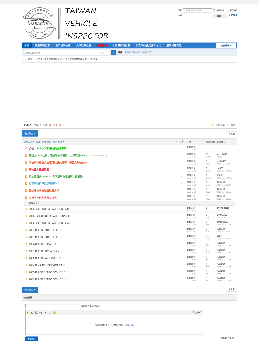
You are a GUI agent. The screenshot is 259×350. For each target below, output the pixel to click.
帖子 (103, 53)
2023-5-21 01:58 (224, 245)
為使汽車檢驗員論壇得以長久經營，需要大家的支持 (58, 162)
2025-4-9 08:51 (223, 231)
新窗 (181, 141)
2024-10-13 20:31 (224, 171)
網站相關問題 (173, 45)
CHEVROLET (144, 52)
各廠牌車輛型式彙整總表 (43, 197)
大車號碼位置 (83, 45)
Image (36, 312)
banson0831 (222, 222)
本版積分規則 (227, 338)
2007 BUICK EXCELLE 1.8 (44, 237)
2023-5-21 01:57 (224, 252)
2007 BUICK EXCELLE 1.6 (44, 230)
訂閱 (233, 124)
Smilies (54, 312)
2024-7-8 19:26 (223, 238)
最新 (38, 142)
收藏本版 (220, 124)
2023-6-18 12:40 (224, 185)
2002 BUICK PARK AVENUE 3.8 (47, 258)
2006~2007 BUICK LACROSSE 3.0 (49, 209)
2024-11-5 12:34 (224, 164)
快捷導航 (225, 45)
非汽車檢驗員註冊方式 (148, 45)
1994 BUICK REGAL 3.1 (42, 244)
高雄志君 (191, 147)
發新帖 (28, 133)
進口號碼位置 (63, 45)
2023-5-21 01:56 (224, 267)
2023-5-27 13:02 (224, 192)
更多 (60, 142)
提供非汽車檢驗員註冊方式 (44, 190)
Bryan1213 (222, 215)
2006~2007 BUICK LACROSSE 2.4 (49, 223)
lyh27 (219, 236)
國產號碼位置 (42, 45)
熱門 (44, 142)
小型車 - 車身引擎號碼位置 (49, 59)
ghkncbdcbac (223, 208)
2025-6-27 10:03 (224, 210)
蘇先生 (220, 175)
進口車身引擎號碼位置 (76, 59)
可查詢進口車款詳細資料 (43, 183)
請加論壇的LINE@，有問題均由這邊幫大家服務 (56, 176)
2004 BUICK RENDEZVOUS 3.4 (47, 279)
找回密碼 (233, 10)
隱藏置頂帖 (182, 184)
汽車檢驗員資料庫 (23, 59)
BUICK (27, 124)
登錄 (121, 325)
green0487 (222, 154)
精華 (55, 142)
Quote (45, 312)
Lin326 (220, 168)
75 (207, 154)
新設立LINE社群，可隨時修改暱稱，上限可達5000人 (58, 155)
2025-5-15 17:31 (224, 224)
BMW (134, 52)
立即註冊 (233, 15)
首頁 (26, 45)
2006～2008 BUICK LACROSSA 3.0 (49, 216)
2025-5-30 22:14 (224, 217)
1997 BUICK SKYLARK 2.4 (44, 251)
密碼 (180, 15)
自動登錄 (218, 10)
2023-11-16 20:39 (224, 178)
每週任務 (102, 45)
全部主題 (28, 142)
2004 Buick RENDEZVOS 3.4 (45, 265)
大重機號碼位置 (121, 45)
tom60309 (221, 161)
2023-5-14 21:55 (224, 199)
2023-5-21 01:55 (224, 281)
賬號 (180, 10)
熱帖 (49, 142)
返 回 (233, 134)
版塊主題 (33, 203)
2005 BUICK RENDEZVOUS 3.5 (47, 272)
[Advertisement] (73, 90)
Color (32, 312)
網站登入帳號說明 (39, 169)
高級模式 (196, 312)
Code (50, 312)
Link (41, 312)
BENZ (127, 52)
